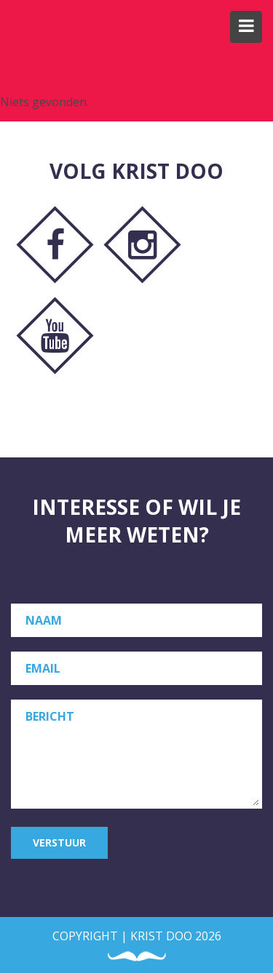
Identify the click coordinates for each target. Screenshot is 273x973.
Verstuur (59, 842)
